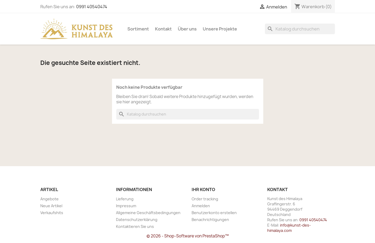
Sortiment (138, 29)
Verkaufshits (51, 212)
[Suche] (300, 29)
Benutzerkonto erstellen (214, 212)
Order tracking (205, 198)
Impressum (126, 205)
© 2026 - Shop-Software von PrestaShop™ (187, 236)
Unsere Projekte (220, 29)
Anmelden (201, 205)
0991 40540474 (91, 7)
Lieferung (124, 198)
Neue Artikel (51, 205)
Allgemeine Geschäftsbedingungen (148, 212)
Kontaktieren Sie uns (135, 226)
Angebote (49, 198)
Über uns (187, 29)
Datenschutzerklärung (136, 219)
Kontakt (163, 29)
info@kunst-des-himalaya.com (289, 228)
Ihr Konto (203, 189)
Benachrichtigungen (210, 219)
